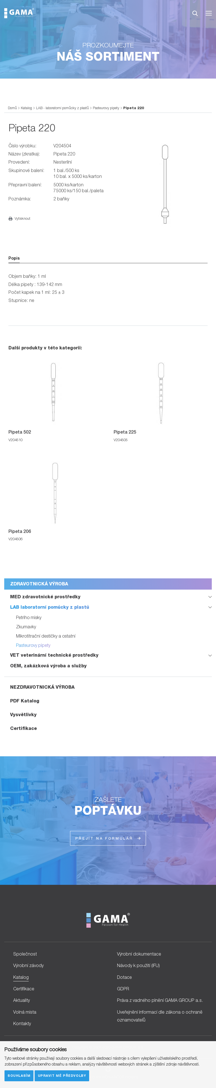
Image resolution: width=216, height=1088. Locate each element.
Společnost (25, 953)
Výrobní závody (28, 965)
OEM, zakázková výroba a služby (48, 665)
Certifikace (23, 728)
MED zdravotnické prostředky (45, 596)
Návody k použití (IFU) (138, 965)
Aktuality (21, 1000)
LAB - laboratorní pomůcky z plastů (62, 108)
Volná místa (24, 1011)
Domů (12, 108)
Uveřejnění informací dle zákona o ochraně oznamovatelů (159, 1016)
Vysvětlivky (23, 714)
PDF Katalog (24, 701)
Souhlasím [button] (19, 1075)
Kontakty (22, 1023)
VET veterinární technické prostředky (54, 655)
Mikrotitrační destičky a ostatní (45, 635)
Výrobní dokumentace (139, 953)
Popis (14, 258)
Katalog (26, 108)
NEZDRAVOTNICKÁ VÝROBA (42, 687)
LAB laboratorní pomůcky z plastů (49, 607)
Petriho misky (28, 617)
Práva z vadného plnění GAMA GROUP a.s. (160, 1000)
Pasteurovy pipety (106, 108)
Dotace (124, 977)
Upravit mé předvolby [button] (62, 1075)
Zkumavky (26, 626)
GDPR (123, 988)
